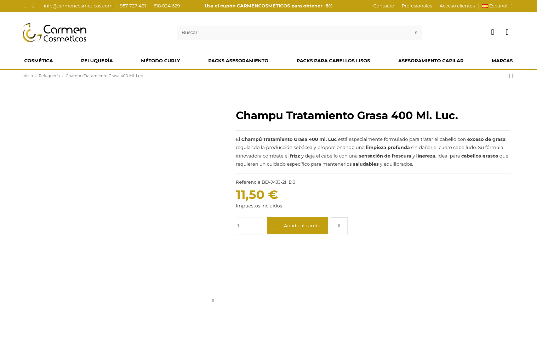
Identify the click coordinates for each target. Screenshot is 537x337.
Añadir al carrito (297, 225)
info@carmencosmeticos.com (79, 5)
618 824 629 (167, 5)
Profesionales (418, 5)
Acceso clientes (457, 5)
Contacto (384, 5)
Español (498, 5)
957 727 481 (133, 5)
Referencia (248, 182)
